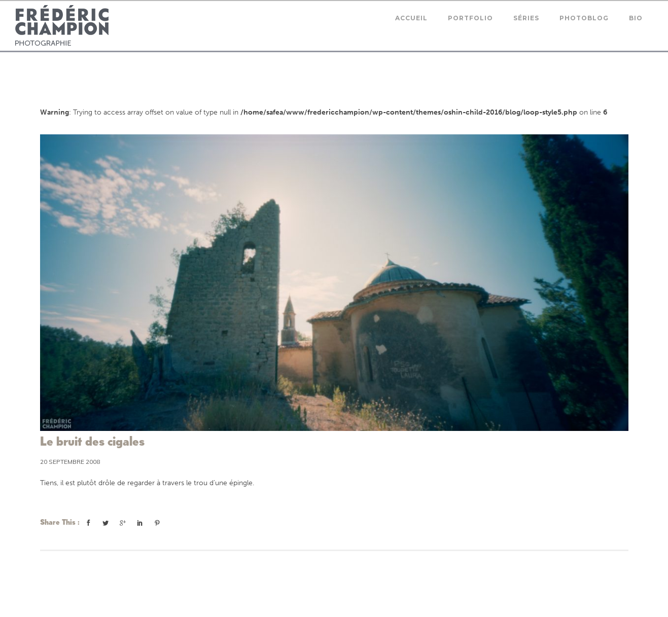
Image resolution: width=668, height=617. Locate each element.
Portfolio (470, 18)
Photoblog (584, 18)
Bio (636, 18)
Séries (526, 18)
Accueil (411, 18)
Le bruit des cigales (92, 441)
